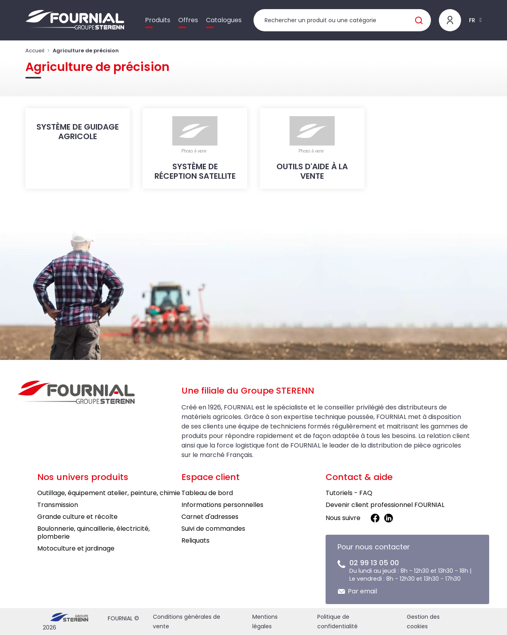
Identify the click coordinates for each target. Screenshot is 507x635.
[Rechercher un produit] (342, 20)
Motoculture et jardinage (75, 548)
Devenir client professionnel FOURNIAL (385, 504)
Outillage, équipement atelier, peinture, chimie (108, 492)
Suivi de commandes (213, 528)
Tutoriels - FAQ (349, 492)
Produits (157, 20)
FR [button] (472, 20)
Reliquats (195, 540)
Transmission (57, 504)
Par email (362, 591)
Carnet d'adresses (209, 516)
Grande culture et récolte (77, 516)
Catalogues (224, 20)
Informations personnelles (222, 504)
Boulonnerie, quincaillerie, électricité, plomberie (93, 532)
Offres (188, 20)
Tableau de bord (207, 492)
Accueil (34, 50)
